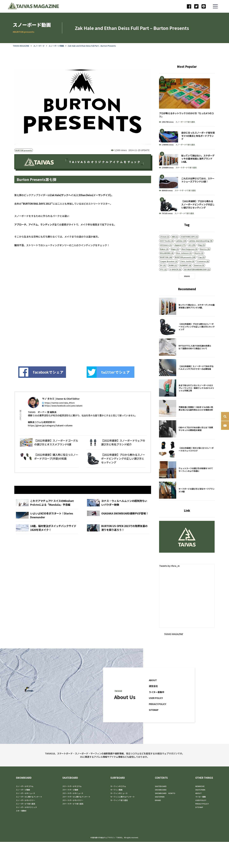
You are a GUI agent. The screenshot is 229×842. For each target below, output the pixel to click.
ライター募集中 (157, 700)
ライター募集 (200, 797)
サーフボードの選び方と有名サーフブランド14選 (187, 498)
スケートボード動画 (70, 790)
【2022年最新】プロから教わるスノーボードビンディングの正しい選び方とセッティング (116, 467)
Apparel (178, 253)
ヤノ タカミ (48, 407)
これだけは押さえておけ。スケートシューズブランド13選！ (187, 183)
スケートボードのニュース (72, 793)
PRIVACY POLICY (158, 712)
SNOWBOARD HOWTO (165, 793)
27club (163, 244)
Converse (201, 269)
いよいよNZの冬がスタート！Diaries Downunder (47, 524)
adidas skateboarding (199, 248)
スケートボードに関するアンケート (76, 797)
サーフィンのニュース (119, 793)
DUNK (171, 273)
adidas (179, 248)
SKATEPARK (160, 797)
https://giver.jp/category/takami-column (50, 433)
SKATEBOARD (70, 778)
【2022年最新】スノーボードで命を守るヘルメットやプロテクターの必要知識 (187, 376)
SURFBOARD (117, 778)
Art (189, 253)
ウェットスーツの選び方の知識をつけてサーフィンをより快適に (187, 478)
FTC (162, 277)
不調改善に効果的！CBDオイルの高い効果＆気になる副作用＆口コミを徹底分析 (187, 416)
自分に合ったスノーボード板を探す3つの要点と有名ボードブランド (187, 137)
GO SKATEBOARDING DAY (195, 277)
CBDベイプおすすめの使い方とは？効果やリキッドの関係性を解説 (187, 437)
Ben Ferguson (188, 257)
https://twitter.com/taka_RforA (58, 410)
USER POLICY (156, 706)
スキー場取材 (21, 811)
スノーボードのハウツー (25, 800)
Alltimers (164, 253)
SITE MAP (199, 807)
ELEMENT (184, 273)
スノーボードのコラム (24, 786)
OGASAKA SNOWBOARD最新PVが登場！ (118, 524)
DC (161, 273)
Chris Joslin (185, 269)
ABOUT (153, 688)
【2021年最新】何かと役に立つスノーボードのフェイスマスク (187, 457)
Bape (173, 257)
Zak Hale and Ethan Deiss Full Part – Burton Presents (92, 46)
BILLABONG (165, 261)
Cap (200, 265)
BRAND (158, 800)
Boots (197, 261)
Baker (162, 257)
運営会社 (153, 694)
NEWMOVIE (200, 786)
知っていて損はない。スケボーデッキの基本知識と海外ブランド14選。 (187, 160)
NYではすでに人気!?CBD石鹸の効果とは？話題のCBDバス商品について (187, 355)
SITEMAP (154, 718)
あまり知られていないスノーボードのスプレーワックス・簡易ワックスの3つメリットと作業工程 (187, 396)
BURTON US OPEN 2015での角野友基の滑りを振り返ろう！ (118, 537)
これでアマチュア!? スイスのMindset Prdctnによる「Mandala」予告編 (47, 512)
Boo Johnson (182, 261)
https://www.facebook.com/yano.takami (62, 413)
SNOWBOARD (23, 778)
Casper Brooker (167, 269)
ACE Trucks (165, 248)
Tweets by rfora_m (170, 566)
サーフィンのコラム (118, 786)
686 (173, 244)
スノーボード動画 (56, 46)
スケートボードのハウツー (72, 800)
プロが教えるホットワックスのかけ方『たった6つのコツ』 (187, 100)
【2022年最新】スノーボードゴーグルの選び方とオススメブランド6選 (49, 451)
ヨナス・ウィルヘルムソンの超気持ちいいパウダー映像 (118, 512)
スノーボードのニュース (25, 793)
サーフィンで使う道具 (119, 800)
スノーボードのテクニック (26, 807)
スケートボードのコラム (72, 786)
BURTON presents (23, 150)
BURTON (164, 265)
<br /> (71, 307)
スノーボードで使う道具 (185, 122)
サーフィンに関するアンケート (122, 797)
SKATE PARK (200, 790)
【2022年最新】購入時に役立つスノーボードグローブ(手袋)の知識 (49, 467)
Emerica (197, 273)
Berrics (203, 257)
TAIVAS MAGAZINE (21, 46)
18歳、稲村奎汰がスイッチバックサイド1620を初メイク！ (47, 537)
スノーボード (39, 46)
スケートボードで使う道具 (186, 167)
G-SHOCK (174, 277)
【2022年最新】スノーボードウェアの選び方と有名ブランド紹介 (116, 451)
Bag (200, 253)
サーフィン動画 (116, 790)
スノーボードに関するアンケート (29, 797)
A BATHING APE (188, 244)
